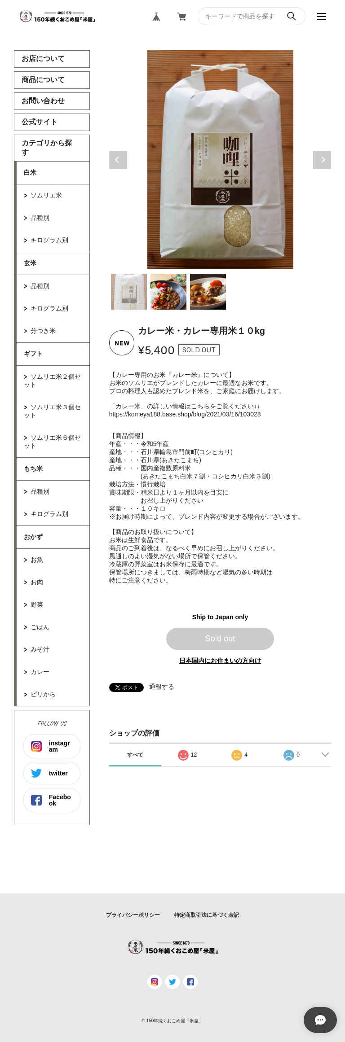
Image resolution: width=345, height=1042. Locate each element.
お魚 (37, 559)
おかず (33, 536)
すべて (135, 755)
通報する (161, 686)
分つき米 (43, 330)
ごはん (40, 626)
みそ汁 (40, 649)
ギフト (33, 353)
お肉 (37, 582)
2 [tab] (168, 292)
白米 (30, 172)
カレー (40, 671)
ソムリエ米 (46, 195)
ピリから (43, 694)
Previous (118, 160)
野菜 (37, 604)
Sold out (220, 638)
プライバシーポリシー (133, 915)
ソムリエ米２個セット (52, 380)
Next (322, 160)
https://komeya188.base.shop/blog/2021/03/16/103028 (185, 414)
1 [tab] (129, 292)
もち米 (33, 468)
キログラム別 (49, 240)
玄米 (30, 263)
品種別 (40, 217)
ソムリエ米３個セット (52, 411)
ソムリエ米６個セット (52, 441)
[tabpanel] (220, 159)
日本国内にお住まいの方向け (220, 660)
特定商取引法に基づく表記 (206, 915)
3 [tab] (208, 292)
